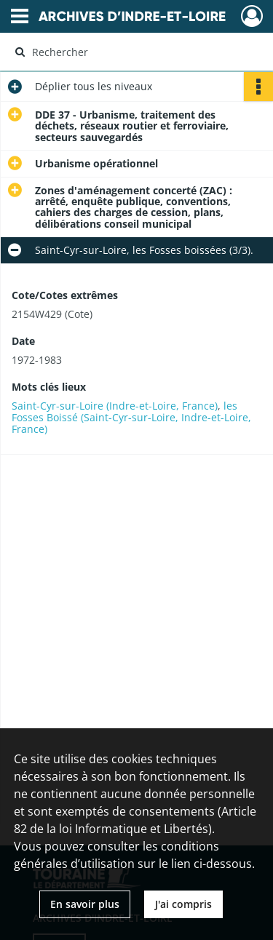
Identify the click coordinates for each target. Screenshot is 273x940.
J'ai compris (183, 904)
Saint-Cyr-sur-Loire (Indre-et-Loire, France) (115, 406)
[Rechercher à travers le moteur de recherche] (135, 52)
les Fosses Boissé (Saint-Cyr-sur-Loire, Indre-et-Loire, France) (131, 417)
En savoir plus (84, 904)
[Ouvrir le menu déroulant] (19, 17)
